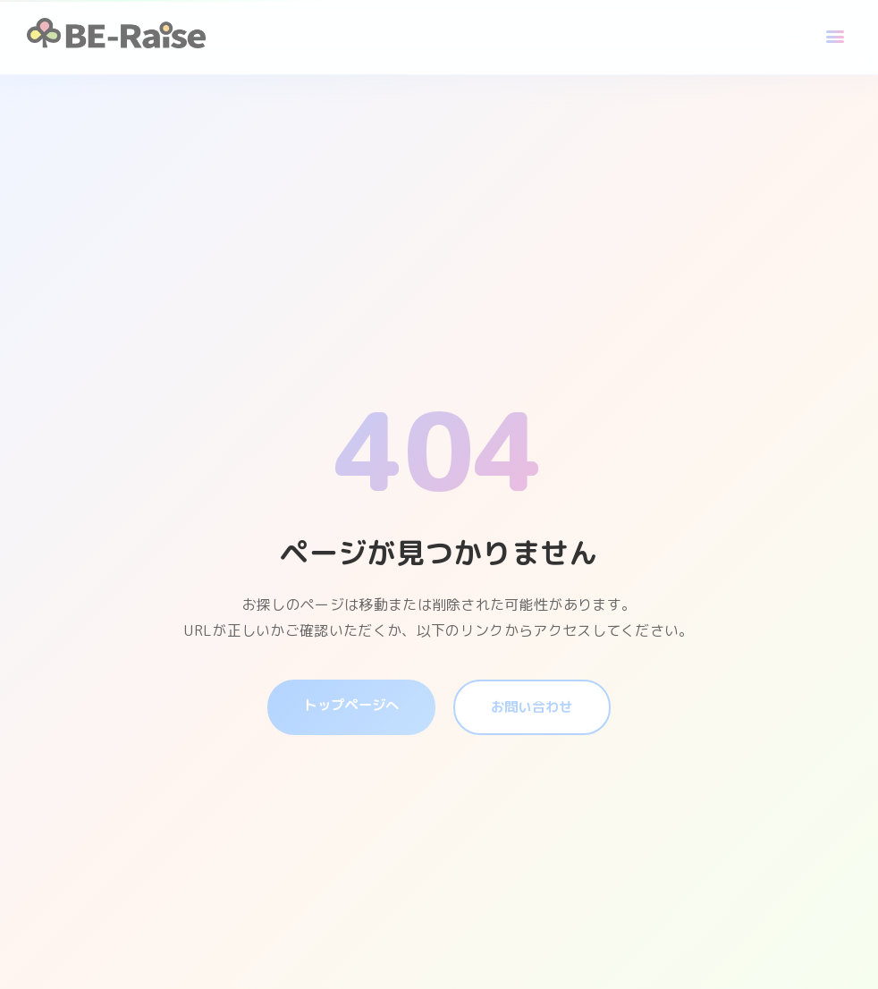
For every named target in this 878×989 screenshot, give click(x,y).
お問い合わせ (534, 706)
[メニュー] (835, 37)
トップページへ (349, 704)
